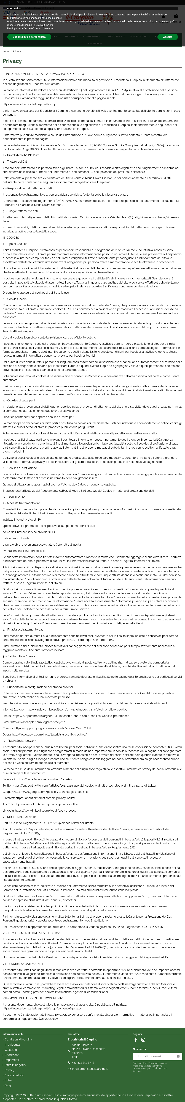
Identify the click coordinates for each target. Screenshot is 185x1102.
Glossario (11, 1049)
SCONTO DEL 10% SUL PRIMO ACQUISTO (41, 2)
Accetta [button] (167, 1092)
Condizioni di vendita (18, 1039)
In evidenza (12, 1044)
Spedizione (12, 1055)
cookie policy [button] (55, 1073)
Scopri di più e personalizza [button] (29, 1092)
